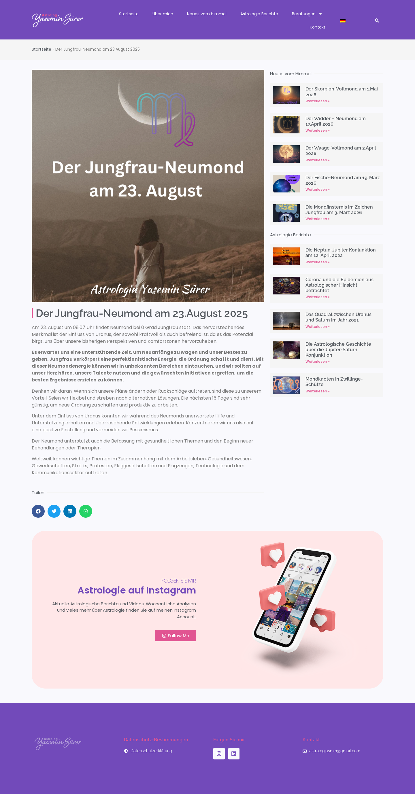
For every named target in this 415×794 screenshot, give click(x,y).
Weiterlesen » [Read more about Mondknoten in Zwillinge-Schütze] (317, 391)
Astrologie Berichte (259, 14)
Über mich (162, 14)
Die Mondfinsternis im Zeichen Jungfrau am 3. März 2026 (339, 209)
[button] (377, 20)
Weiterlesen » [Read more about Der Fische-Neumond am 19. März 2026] (317, 189)
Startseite (129, 14)
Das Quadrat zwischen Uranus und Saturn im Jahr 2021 (338, 317)
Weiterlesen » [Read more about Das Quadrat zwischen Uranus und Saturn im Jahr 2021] (317, 326)
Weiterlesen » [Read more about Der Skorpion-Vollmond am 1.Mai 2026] (317, 101)
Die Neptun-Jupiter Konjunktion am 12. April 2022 (340, 252)
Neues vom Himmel (207, 14)
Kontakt (317, 27)
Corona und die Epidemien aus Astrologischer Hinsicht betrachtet (339, 285)
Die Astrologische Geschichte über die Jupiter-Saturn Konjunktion (338, 349)
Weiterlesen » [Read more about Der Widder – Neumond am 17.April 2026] (317, 130)
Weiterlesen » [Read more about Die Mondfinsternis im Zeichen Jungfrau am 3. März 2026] (317, 218)
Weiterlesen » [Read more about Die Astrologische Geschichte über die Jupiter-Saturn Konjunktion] (317, 361)
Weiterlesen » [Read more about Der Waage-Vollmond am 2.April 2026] (317, 160)
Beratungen (307, 14)
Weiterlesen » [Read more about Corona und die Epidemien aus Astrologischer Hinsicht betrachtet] (317, 296)
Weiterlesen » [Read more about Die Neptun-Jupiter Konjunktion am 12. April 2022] (317, 262)
